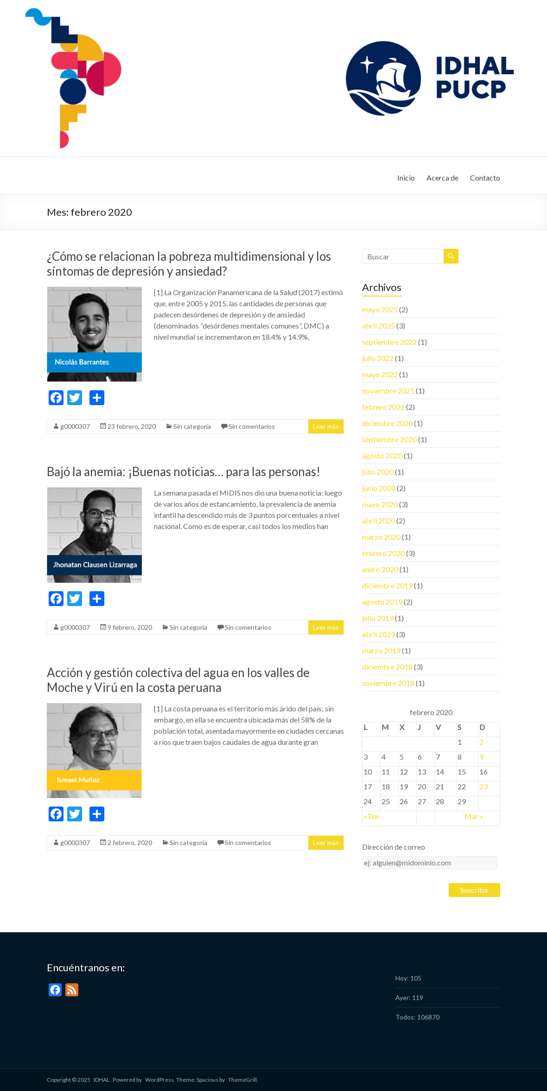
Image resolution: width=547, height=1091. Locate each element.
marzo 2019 (381, 650)
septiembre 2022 (389, 341)
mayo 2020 (380, 504)
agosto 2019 (382, 601)
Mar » (473, 816)
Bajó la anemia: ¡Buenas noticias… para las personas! (183, 471)
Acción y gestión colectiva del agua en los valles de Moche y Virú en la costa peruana (178, 680)
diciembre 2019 (387, 585)
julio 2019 (378, 617)
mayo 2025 (380, 309)
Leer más (326, 426)
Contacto (485, 177)
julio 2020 (378, 471)
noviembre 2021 (388, 390)
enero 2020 (380, 569)
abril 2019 (378, 634)
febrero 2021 (383, 406)
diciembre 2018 (387, 666)
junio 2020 (378, 488)
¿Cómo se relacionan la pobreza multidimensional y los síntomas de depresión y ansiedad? (189, 263)
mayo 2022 (380, 374)
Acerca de (442, 177)
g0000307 (75, 426)
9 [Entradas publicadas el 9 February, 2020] (481, 756)
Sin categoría (192, 426)
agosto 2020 (382, 455)
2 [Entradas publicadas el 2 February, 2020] (481, 741)
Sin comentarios (252, 426)
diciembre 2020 (387, 423)
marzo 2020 (381, 536)
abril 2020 (378, 520)
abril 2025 (378, 325)
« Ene (371, 816)
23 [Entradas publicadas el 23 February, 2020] (483, 786)
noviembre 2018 (388, 682)
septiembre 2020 (389, 439)
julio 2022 (378, 358)
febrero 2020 (383, 553)
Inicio (406, 177)
